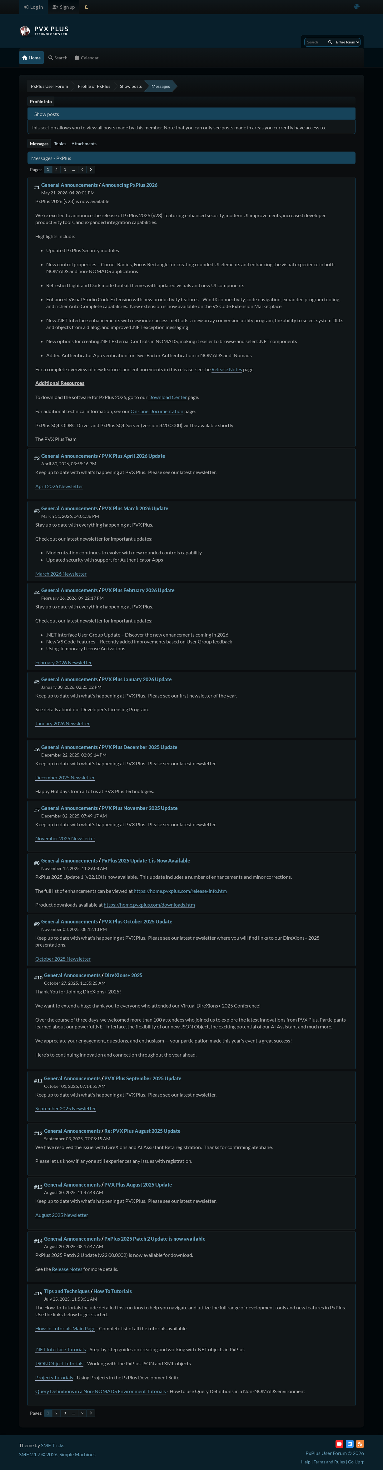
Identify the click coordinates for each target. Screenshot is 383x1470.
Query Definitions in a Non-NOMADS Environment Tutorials (100, 1391)
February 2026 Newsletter (63, 662)
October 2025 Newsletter (63, 959)
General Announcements (69, 185)
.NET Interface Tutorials (60, 1349)
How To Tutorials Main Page (65, 1328)
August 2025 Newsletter (61, 1215)
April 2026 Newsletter (59, 486)
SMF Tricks (52, 1445)
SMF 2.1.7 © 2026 (38, 1454)
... (73, 169)
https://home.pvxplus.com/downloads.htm (149, 905)
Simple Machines (77, 1454)
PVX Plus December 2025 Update (139, 747)
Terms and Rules (329, 1461)
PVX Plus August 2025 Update (138, 1185)
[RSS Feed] (360, 1444)
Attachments (84, 143)
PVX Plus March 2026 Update (135, 508)
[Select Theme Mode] (86, 7)
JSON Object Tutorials (59, 1363)
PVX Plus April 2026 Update (133, 456)
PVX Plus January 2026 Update (137, 679)
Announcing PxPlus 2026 (129, 185)
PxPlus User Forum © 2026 (335, 1453)
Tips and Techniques (67, 1291)
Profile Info (41, 101)
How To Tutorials (112, 1291)
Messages (39, 143)
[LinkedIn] (350, 1444)
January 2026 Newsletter (62, 723)
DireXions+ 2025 (123, 975)
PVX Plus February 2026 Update (138, 590)
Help (306, 1461)
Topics (60, 143)
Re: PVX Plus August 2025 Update (142, 1131)
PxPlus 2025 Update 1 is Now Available (146, 860)
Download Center (167, 397)
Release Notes (226, 369)
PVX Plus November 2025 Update (140, 808)
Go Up (356, 1461)
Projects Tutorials (54, 1377)
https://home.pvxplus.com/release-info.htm (180, 891)
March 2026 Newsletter (61, 574)
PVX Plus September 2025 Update (143, 1078)
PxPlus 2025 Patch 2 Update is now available (155, 1239)
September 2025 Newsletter (65, 1108)
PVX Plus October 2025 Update (137, 921)
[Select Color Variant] (357, 7)
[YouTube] (339, 1444)
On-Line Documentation (157, 411)
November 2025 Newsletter (65, 838)
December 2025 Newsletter (65, 777)
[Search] (330, 42)
